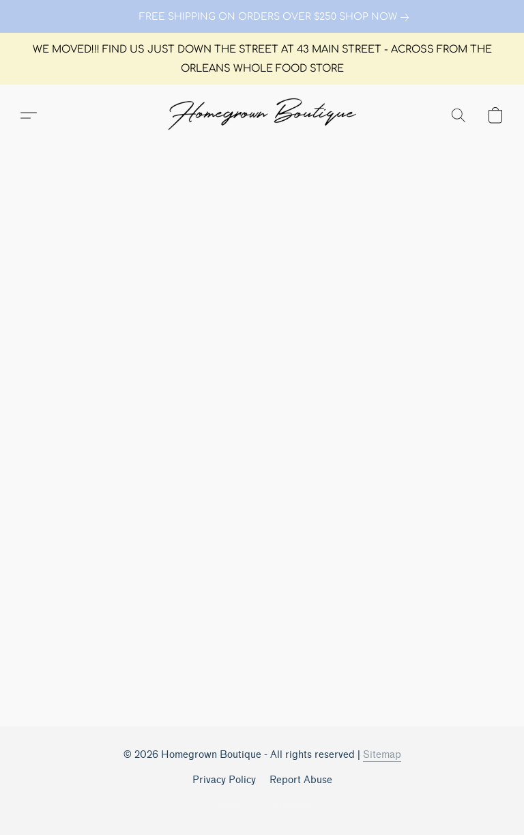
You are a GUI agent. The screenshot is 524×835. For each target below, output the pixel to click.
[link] (262, 17)
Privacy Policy (224, 780)
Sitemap (382, 755)
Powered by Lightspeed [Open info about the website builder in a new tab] (262, 805)
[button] (262, 115)
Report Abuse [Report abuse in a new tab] (301, 780)
